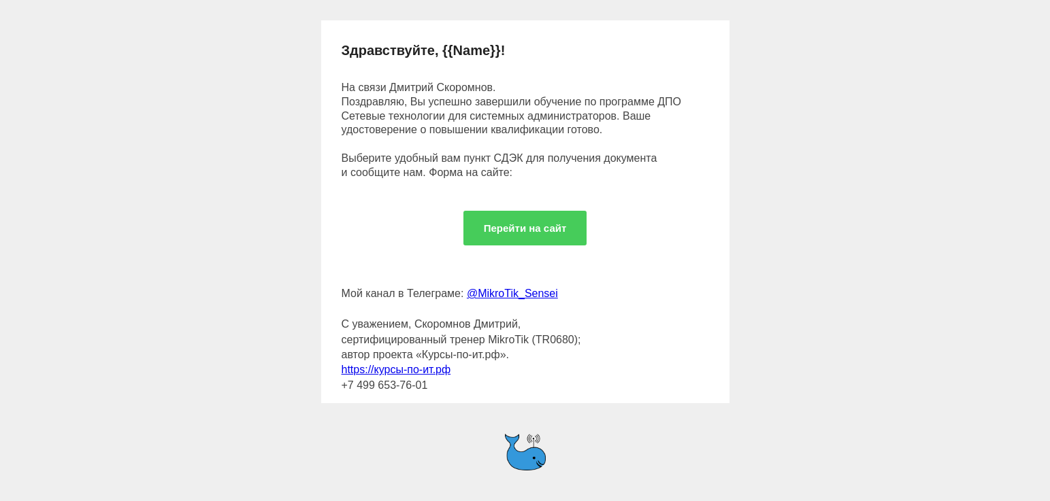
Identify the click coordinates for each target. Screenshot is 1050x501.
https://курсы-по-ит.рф (396, 369)
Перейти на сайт (525, 228)
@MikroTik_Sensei (512, 293)
